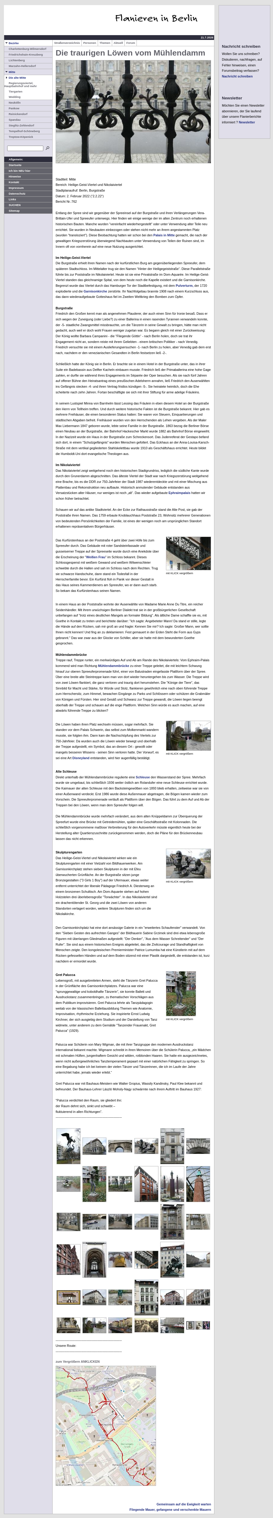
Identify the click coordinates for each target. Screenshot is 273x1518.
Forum (130, 42)
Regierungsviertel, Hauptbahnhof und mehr (20, 85)
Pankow (11, 108)
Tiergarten (13, 91)
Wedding (12, 96)
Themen (105, 42)
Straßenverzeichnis (67, 42)
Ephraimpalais (180, 493)
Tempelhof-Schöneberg (22, 131)
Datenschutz (14, 193)
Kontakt (11, 182)
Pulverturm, (184, 285)
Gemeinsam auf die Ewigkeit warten (184, 1504)
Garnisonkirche (95, 291)
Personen (90, 42)
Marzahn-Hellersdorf (20, 66)
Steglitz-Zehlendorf (19, 125)
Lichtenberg (14, 60)
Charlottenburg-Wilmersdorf (25, 48)
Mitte (9, 72)
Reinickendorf (15, 114)
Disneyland (81, 758)
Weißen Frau (96, 557)
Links (10, 199)
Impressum (14, 187)
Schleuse (143, 777)
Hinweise (12, 176)
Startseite (13, 165)
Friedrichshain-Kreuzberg (23, 54)
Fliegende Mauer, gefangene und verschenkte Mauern (170, 1509)
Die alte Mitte (15, 77)
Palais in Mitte (164, 235)
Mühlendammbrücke (113, 666)
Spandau (12, 119)
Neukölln (12, 102)
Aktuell (118, 42)
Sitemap (12, 210)
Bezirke (11, 43)
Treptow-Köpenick (18, 136)
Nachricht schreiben (237, 76)
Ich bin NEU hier (17, 170)
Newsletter (247, 122)
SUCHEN (12, 205)
